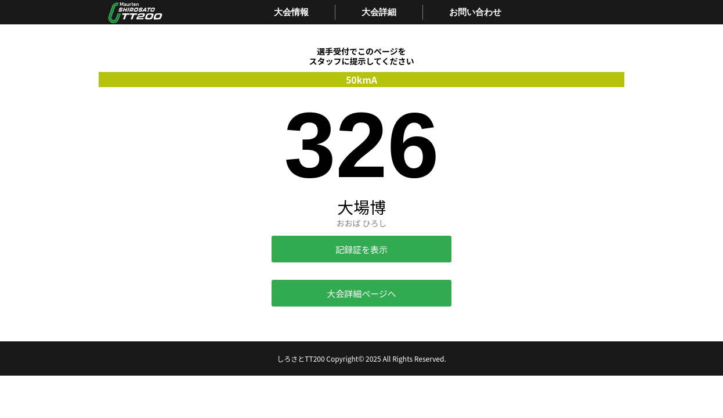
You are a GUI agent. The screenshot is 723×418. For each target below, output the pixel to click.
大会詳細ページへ (361, 293)
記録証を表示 (361, 249)
